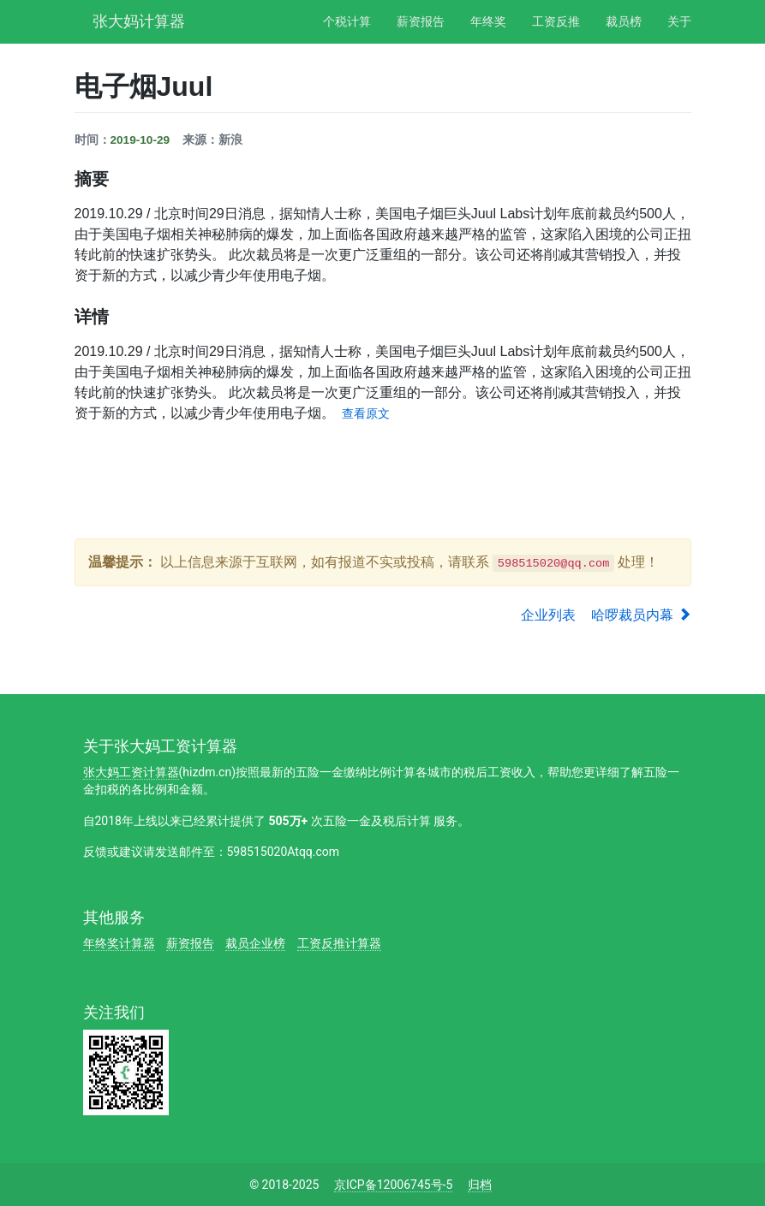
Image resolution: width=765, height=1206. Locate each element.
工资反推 (556, 21)
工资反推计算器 (339, 943)
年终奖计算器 (119, 943)
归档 (480, 1184)
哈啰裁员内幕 (640, 615)
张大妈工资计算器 (131, 772)
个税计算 (347, 21)
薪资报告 (421, 21)
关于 (679, 21)
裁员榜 (624, 21)
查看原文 (366, 413)
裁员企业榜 (255, 943)
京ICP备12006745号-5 (393, 1184)
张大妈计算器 (139, 19)
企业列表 (548, 615)
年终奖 (488, 21)
